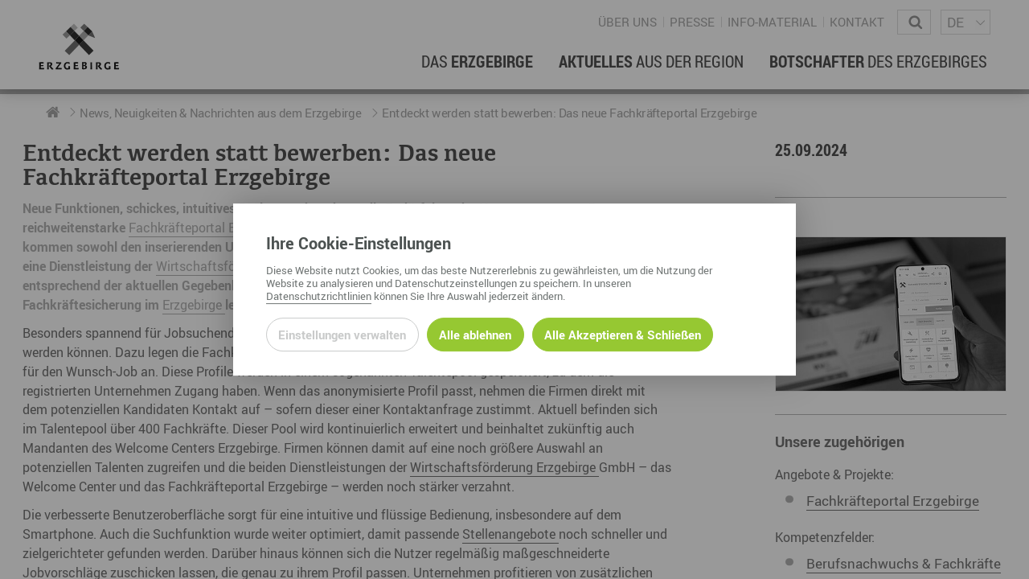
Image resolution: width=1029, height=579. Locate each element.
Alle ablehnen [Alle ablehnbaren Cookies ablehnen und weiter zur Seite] (475, 334)
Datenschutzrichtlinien (318, 296)
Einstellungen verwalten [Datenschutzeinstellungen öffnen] (342, 334)
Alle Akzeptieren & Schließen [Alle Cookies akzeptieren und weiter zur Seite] (622, 334)
